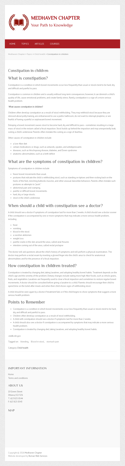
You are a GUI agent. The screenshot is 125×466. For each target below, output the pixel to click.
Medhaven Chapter (55, 18)
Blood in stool (37, 341)
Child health (22, 347)
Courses (54, 43)
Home (12, 43)
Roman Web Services (38, 456)
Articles (39, 43)
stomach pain (53, 341)
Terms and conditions (18, 378)
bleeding (24, 341)
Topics (25, 43)
